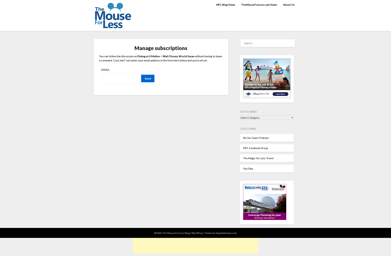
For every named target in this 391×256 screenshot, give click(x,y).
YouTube (248, 168)
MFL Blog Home (225, 4)
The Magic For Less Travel (258, 158)
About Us (289, 4)
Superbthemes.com (226, 233)
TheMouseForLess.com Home (259, 4)
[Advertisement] (195, 245)
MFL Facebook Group (255, 148)
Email (105, 69)
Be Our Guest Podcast (256, 137)
